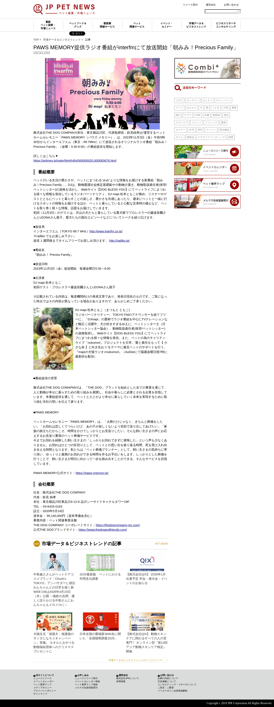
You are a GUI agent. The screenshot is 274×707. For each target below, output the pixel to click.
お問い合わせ (231, 4)
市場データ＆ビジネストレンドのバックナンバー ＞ (138, 660)
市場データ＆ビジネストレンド (196, 25)
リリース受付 (190, 4)
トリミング (211, 122)
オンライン (193, 100)
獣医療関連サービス (107, 25)
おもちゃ (191, 107)
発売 (226, 115)
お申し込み (83, 675)
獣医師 (216, 115)
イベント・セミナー (166, 25)
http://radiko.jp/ (119, 240)
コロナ (179, 100)
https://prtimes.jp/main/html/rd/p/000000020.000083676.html (74, 160)
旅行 (178, 115)
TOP (36, 39)
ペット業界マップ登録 (86, 684)
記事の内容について (168, 678)
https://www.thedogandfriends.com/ (103, 529)
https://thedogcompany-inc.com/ (118, 525)
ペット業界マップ (42, 684)
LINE (198, 115)
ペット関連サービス (137, 25)
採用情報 (120, 681)
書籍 (234, 107)
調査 (230, 137)
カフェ (179, 137)
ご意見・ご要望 (166, 687)
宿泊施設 (224, 129)
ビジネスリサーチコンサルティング (226, 25)
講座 (223, 122)
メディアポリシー (42, 687)
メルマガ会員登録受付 (86, 687)
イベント (196, 122)
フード (179, 107)
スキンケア (182, 122)
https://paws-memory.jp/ (92, 473)
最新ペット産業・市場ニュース (48, 25)
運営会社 (211, 4)
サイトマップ (40, 694)
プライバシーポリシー (44, 690)
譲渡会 (190, 137)
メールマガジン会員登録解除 (172, 690)
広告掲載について (167, 681)
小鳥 (225, 107)
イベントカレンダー (43, 681)
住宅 (191, 129)
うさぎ (215, 107)
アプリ (188, 115)
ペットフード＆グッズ (77, 25)
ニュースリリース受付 (86, 678)
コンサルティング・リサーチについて (177, 684)
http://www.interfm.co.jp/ (106, 231)
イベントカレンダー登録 (87, 681)
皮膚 (206, 115)
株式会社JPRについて (127, 678)
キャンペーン (223, 100)
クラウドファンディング (211, 137)
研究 (200, 129)
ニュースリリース (42, 678)
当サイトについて (45, 675)
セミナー (207, 100)
